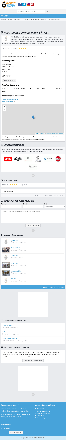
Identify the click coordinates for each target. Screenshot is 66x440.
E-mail (25, 204)
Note (46, 204)
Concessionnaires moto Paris (53, 287)
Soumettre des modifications (33, 360)
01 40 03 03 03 (9, 80)
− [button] (4, 109)
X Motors (5, 332)
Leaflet (37, 133)
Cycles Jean (15, 255)
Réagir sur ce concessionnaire (19, 201)
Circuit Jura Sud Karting (10, 338)
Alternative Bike (16, 271)
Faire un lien (41, 415)
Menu (5, 16)
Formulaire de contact (44, 413)
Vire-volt (13, 279)
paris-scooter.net (7, 102)
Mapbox (43, 133)
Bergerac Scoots (7, 325)
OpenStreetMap (50, 133)
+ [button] (4, 107)
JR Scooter (14, 240)
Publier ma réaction (33, 225)
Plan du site (40, 409)
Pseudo (4, 204)
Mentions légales (42, 418)
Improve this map (58, 133)
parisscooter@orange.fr (10, 99)
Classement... (7, 428)
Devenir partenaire (16, 432)
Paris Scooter (15, 248)
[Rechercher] (47, 11)
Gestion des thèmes (43, 411)
